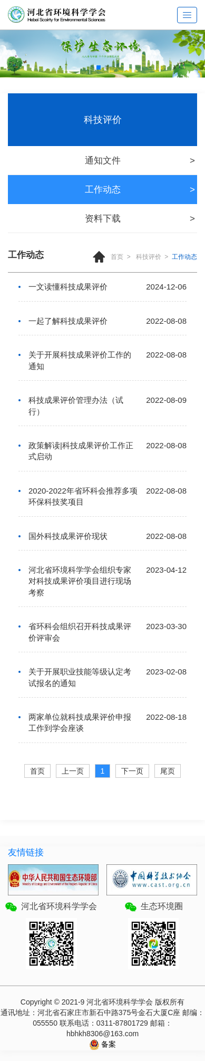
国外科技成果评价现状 (68, 536)
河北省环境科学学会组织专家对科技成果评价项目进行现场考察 (79, 581)
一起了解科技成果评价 (68, 320)
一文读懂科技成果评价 (68, 286)
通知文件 (103, 161)
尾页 (167, 771)
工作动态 (103, 190)
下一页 (132, 771)
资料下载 (103, 219)
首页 (117, 257)
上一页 (73, 771)
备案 (108, 1044)
